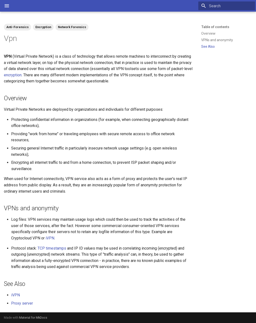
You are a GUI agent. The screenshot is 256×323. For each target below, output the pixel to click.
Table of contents (215, 27)
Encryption (43, 27)
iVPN (50, 238)
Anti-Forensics (17, 27)
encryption (13, 75)
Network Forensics (72, 27)
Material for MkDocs (33, 317)
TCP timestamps (52, 248)
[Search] (226, 5)
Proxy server (22, 303)
